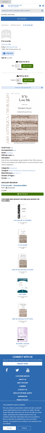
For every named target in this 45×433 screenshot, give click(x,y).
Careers (22, 386)
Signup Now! (22, 364)
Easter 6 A (11, 170)
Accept (9, 428)
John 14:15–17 (16, 173)
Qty (13, 66)
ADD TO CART (27, 66)
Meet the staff (22, 383)
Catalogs (5, 1)
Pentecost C (32, 170)
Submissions (22, 396)
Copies (13, 80)
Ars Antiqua (9, 153)
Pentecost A (18, 170)
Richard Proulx (12, 47)
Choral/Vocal (13, 168)
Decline (24, 428)
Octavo (9, 178)
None (14, 150)
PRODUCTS (5, 25)
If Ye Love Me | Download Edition (14, 185)
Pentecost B (25, 170)
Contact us (22, 390)
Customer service (22, 376)
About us (22, 379)
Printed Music (16, 25)
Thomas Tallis (6, 44)
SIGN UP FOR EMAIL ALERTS (22, 393)
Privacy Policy (22, 400)
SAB (12, 148)
